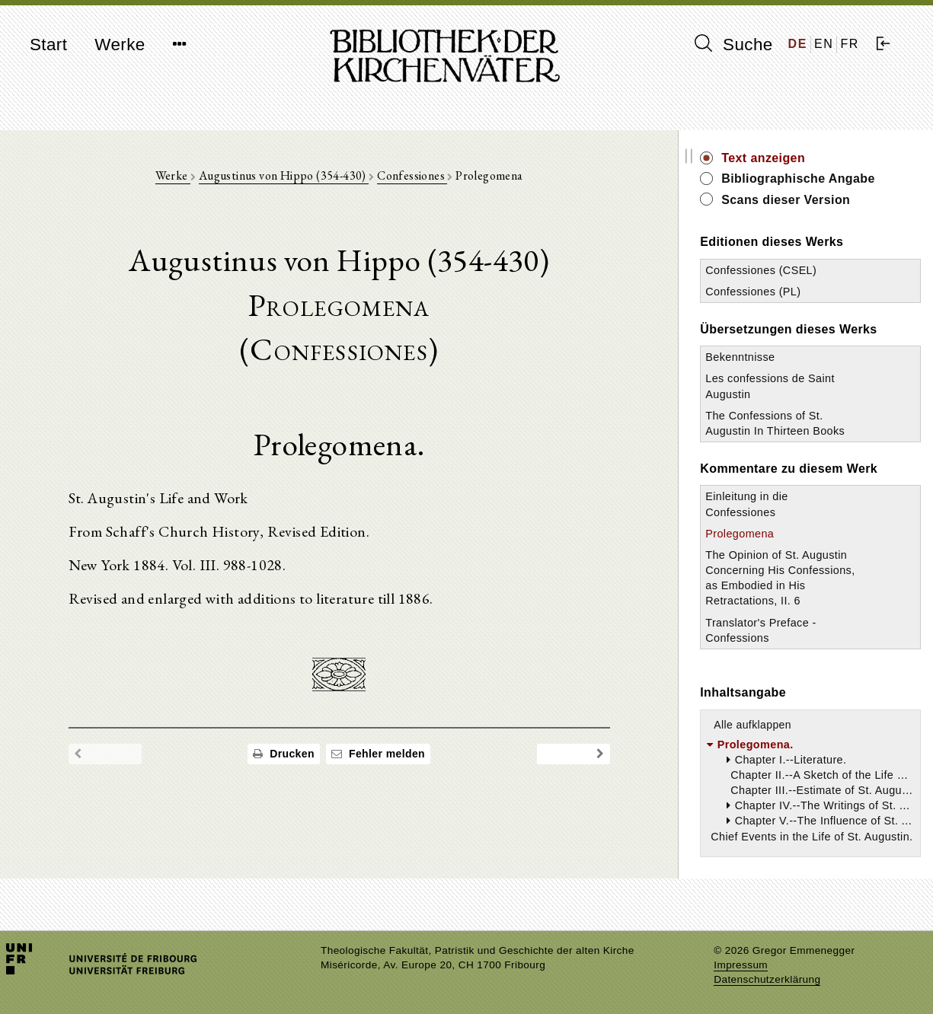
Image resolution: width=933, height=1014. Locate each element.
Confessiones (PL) (775, 291)
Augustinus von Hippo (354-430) (294, 176)
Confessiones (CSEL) (783, 270)
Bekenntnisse (762, 357)
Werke (119, 44)
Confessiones (423, 176)
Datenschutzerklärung (767, 979)
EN (823, 43)
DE (797, 43)
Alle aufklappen (774, 740)
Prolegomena (761, 549)
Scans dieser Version (807, 199)
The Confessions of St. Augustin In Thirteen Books (786, 431)
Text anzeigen (785, 157)
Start (48, 44)
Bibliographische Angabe (820, 178)
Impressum (741, 965)
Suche (733, 44)
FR (849, 43)
